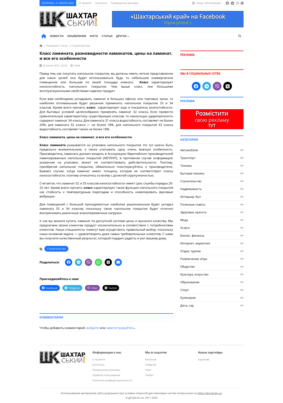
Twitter (149, 375)
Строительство (56, 248)
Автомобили (211, 150)
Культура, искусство (211, 274)
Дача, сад (211, 305)
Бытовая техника (211, 173)
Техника (211, 165)
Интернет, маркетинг (211, 243)
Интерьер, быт (211, 197)
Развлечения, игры (211, 259)
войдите (92, 328)
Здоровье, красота (211, 212)
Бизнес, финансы (211, 235)
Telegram (150, 364)
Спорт (211, 290)
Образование (211, 282)
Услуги (211, 228)
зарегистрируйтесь (120, 328)
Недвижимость (211, 189)
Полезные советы (211, 204)
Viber (148, 370)
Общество (211, 266)
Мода (211, 220)
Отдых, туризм (211, 251)
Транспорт (211, 158)
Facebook (150, 359)
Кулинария (211, 298)
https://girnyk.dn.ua (210, 393)
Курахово (204, 359)
